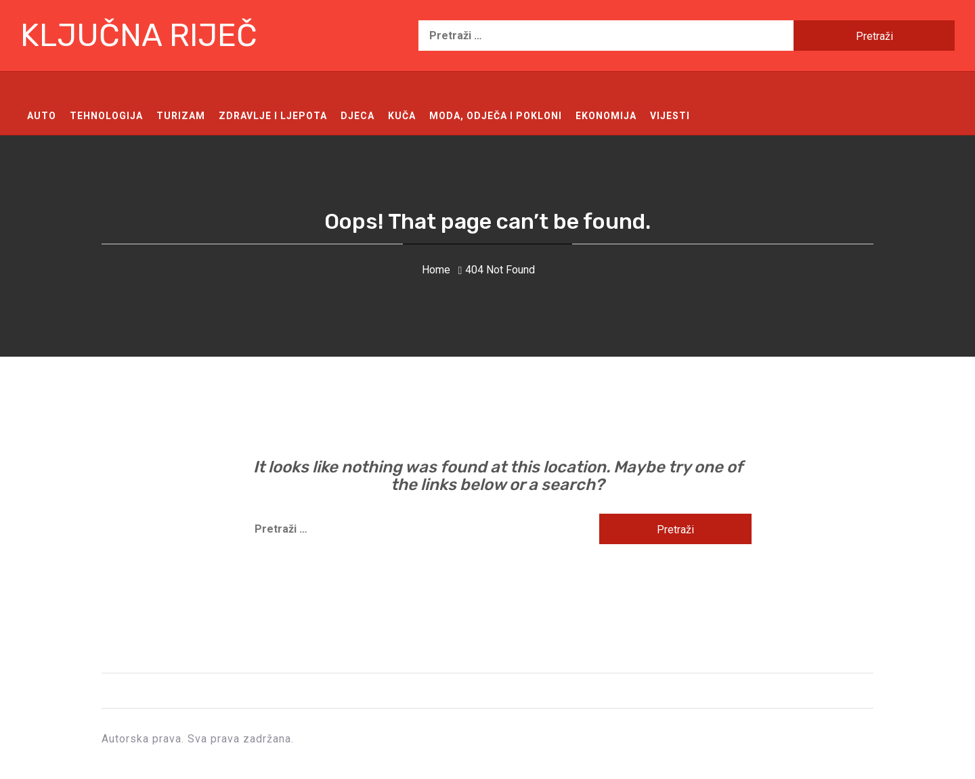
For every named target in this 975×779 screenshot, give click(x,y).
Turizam (180, 115)
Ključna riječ (138, 35)
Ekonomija (606, 115)
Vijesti (670, 115)
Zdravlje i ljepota (273, 115)
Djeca (357, 115)
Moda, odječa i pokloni (495, 115)
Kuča (402, 115)
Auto (41, 115)
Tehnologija (106, 115)
